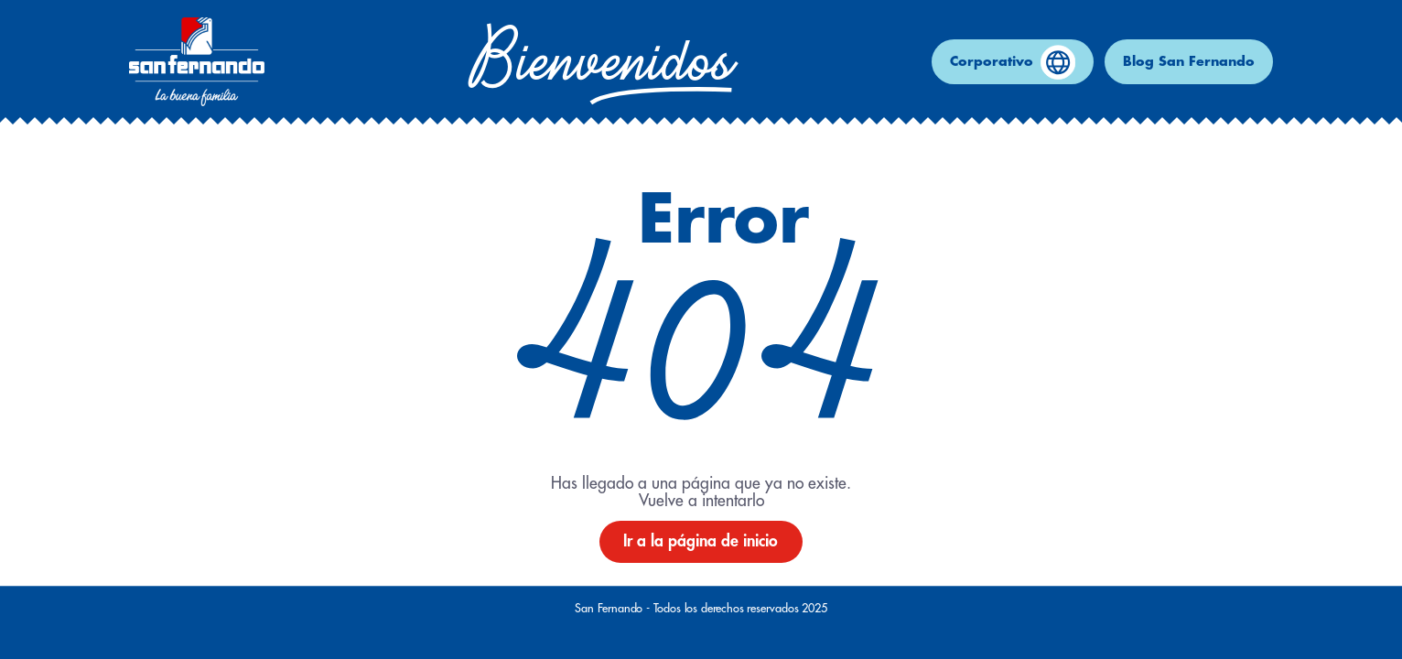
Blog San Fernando (1189, 62)
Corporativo (1012, 62)
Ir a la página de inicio (700, 541)
